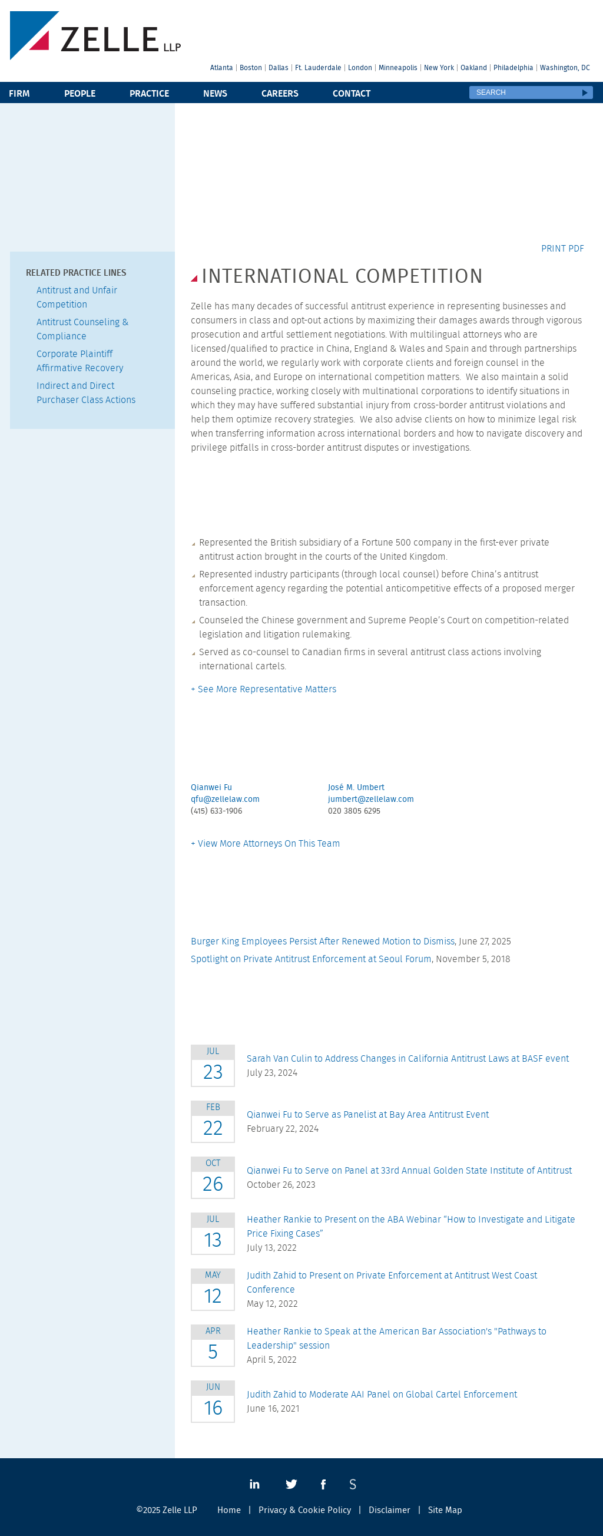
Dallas (279, 67)
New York (439, 67)
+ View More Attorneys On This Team (265, 843)
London (360, 67)
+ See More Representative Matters (263, 689)
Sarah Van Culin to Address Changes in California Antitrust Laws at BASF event (408, 1058)
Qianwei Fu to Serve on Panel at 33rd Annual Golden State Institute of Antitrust (409, 1170)
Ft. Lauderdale (318, 67)
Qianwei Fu (211, 788)
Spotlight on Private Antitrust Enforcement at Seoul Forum (311, 959)
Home (229, 1510)
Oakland (473, 67)
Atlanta (221, 67)
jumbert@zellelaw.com (371, 799)
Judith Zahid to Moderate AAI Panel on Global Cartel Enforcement (382, 1394)
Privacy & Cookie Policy (305, 1510)
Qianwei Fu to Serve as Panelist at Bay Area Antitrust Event (368, 1114)
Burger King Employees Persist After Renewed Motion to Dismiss (323, 941)
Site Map (445, 1510)
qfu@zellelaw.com (225, 799)
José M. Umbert (356, 788)
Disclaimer (389, 1510)
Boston (251, 67)
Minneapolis (398, 67)
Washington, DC (565, 67)
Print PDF (562, 248)
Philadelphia (513, 67)
